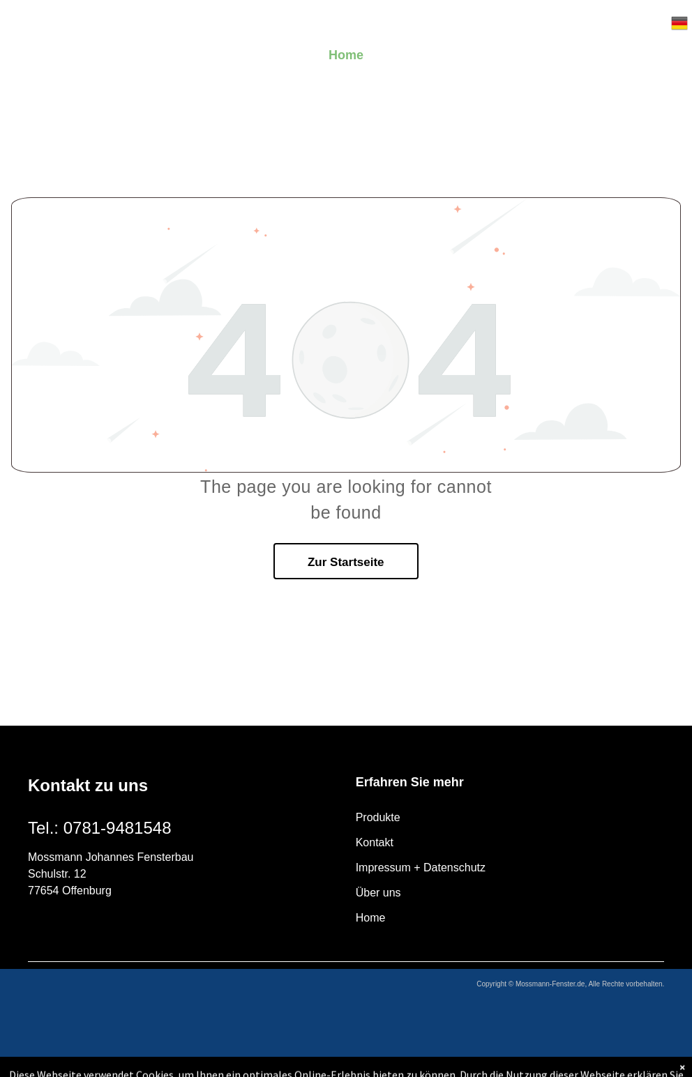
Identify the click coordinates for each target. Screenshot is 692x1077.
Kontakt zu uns (88, 785)
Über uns (378, 893)
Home (371, 918)
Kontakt (374, 842)
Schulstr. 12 (57, 874)
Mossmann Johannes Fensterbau (110, 857)
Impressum (383, 867)
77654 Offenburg (70, 890)
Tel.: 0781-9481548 (100, 827)
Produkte (378, 817)
